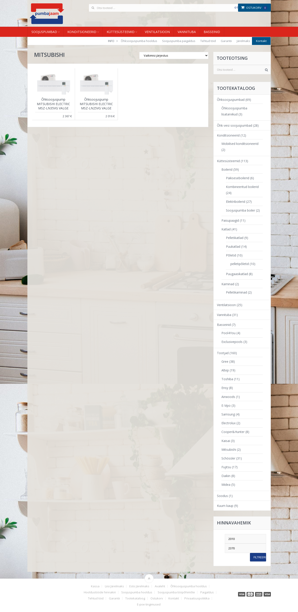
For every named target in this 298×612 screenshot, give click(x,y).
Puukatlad (233, 246)
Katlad (226, 229)
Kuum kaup (225, 506)
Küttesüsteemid (121, 32)
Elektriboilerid (235, 201)
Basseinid (212, 32)
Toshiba (227, 379)
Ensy (224, 388)
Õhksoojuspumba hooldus (139, 41)
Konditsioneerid (81, 32)
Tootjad (223, 353)
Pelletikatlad (234, 238)
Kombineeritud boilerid (242, 187)
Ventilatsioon (157, 32)
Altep (225, 370)
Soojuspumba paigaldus (178, 41)
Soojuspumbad (44, 32)
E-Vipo (226, 405)
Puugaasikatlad (237, 274)
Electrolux (228, 423)
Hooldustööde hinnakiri (100, 592)
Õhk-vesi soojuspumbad (234, 125)
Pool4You (228, 333)
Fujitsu (226, 467)
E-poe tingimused (149, 604)
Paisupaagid (230, 220)
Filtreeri (260, 557)
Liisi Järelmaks (114, 586)
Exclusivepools (232, 342)
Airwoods (228, 397)
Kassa (95, 586)
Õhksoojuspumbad (231, 99)
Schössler (228, 458)
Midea (225, 484)
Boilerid (226, 169)
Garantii (226, 41)
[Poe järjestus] (173, 55)
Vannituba (187, 32)
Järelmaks (243, 41)
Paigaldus (207, 592)
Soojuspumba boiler (240, 210)
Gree (224, 361)
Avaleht (160, 586)
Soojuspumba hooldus (136, 592)
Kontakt (261, 41)
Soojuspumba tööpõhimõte (176, 592)
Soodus (222, 496)
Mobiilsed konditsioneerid (239, 143)
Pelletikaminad (236, 292)
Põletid (231, 255)
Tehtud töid (208, 41)
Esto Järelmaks (139, 586)
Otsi (237, 7)
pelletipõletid (239, 264)
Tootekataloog (135, 598)
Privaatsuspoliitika (197, 598)
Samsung (228, 414)
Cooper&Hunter (233, 432)
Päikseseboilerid (237, 178)
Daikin (225, 476)
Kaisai (225, 441)
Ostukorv (254, 8)
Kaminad (227, 284)
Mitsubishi (228, 449)
